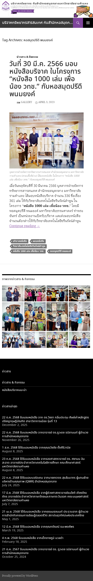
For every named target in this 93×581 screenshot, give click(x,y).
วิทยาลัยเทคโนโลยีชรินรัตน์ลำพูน (29, 246)
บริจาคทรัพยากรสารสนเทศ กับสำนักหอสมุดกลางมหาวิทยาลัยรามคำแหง (37, 23)
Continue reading (24, 226)
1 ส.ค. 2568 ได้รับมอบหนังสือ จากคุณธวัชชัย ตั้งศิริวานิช (36, 448)
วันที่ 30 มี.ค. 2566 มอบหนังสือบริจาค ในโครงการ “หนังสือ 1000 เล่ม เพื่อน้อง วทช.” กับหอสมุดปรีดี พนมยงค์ (45, 79)
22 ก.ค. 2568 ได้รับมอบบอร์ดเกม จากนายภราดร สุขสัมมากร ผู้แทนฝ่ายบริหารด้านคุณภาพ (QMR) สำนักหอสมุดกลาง (45, 480)
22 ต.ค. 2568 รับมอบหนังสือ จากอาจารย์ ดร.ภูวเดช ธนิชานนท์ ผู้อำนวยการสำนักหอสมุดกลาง (45, 434)
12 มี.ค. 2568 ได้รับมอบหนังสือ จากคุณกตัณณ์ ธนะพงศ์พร (38, 527)
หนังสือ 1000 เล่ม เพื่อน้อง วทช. (28, 251)
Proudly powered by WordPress (20, 576)
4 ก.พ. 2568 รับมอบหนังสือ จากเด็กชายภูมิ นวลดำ (32, 538)
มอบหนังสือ (38, 241)
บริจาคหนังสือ (20, 241)
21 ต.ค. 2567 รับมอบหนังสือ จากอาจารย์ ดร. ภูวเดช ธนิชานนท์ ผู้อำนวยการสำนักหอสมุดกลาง (45, 551)
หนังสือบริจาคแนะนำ (14, 390)
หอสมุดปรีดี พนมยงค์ (60, 251)
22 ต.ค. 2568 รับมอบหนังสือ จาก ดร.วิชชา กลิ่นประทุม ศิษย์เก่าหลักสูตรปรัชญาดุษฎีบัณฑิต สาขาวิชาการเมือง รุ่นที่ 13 (45, 419)
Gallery (26, 102)
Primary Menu (88, 23)
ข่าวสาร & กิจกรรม (27, 57)
